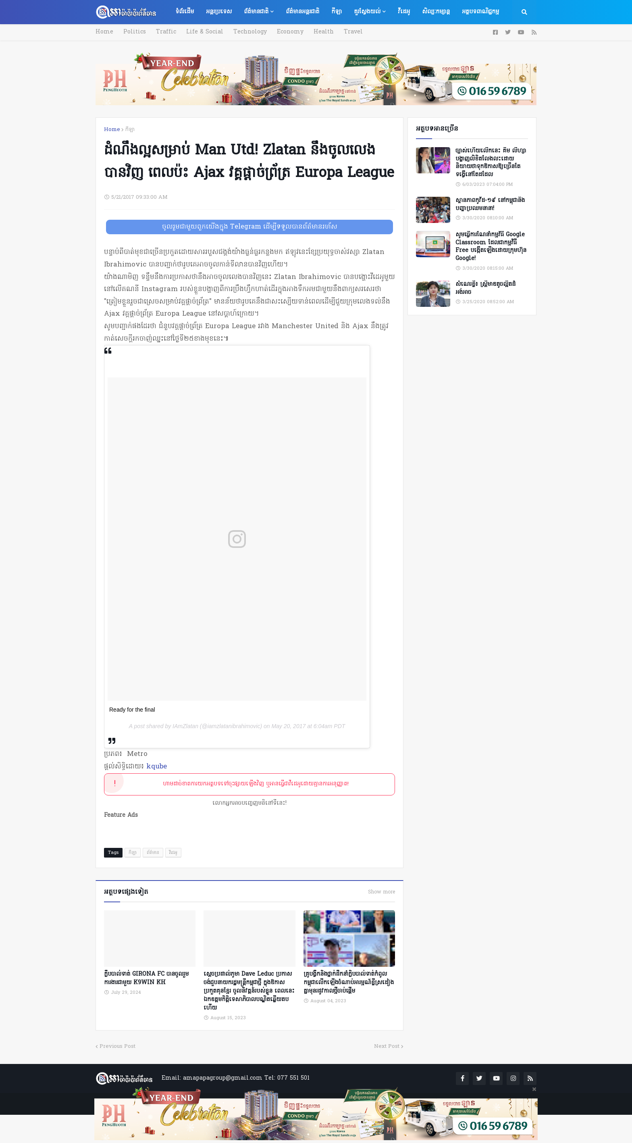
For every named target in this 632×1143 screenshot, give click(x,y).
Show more (381, 892)
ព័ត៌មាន (153, 852)
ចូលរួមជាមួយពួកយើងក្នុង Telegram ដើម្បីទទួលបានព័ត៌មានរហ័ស (249, 227)
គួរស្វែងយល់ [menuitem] (367, 12)
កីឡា (130, 129)
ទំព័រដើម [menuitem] (184, 12)
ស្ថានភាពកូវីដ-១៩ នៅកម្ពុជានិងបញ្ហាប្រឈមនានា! (490, 204)
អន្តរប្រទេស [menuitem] (219, 12)
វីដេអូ (173, 852)
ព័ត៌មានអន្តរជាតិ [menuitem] (302, 12)
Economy (290, 32)
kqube (156, 767)
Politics (134, 32)
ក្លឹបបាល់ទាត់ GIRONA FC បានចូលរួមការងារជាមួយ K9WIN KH (146, 978)
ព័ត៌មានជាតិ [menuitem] (256, 12)
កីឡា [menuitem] (336, 12)
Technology (250, 32)
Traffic (166, 32)
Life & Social (204, 32)
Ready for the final (132, 709)
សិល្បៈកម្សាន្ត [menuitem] (436, 12)
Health (324, 32)
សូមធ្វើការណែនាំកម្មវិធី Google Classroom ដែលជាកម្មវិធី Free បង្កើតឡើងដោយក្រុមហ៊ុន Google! (490, 246)
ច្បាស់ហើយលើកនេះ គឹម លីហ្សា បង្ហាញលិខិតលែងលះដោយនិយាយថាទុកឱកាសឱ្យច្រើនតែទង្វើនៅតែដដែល (490, 163)
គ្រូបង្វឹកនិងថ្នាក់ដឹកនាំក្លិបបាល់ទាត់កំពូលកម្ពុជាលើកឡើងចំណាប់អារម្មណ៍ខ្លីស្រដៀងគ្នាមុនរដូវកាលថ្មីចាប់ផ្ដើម (349, 982)
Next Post (386, 1046)
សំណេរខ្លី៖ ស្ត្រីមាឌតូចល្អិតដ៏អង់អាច (485, 288)
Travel (353, 32)
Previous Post (117, 1046)
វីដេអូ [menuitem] (404, 12)
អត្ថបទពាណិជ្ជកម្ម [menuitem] (480, 12)
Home (104, 32)
